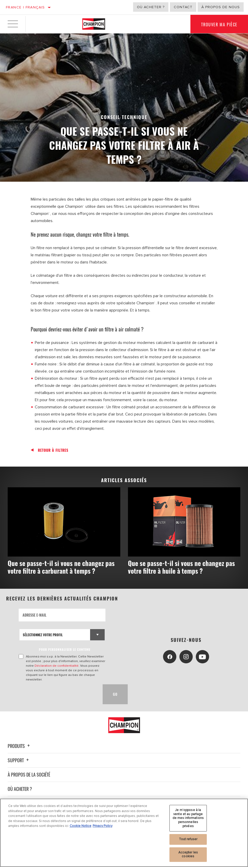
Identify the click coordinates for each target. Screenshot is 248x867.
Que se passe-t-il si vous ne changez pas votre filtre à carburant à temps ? (61, 566)
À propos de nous (220, 7)
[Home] (94, 24)
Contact (183, 7)
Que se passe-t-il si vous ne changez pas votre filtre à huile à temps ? (181, 566)
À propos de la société (29, 774)
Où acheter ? (151, 7)
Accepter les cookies (188, 854)
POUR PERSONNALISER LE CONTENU (64, 649)
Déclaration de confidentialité (57, 666)
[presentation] (57, 694)
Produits (19, 746)
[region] (124, 833)
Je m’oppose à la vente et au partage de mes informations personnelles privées (188, 818)
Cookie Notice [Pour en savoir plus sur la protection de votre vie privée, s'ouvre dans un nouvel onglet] (80, 826)
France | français (25, 7)
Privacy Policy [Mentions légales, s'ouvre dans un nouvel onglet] (102, 826)
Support (19, 760)
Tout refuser (188, 839)
